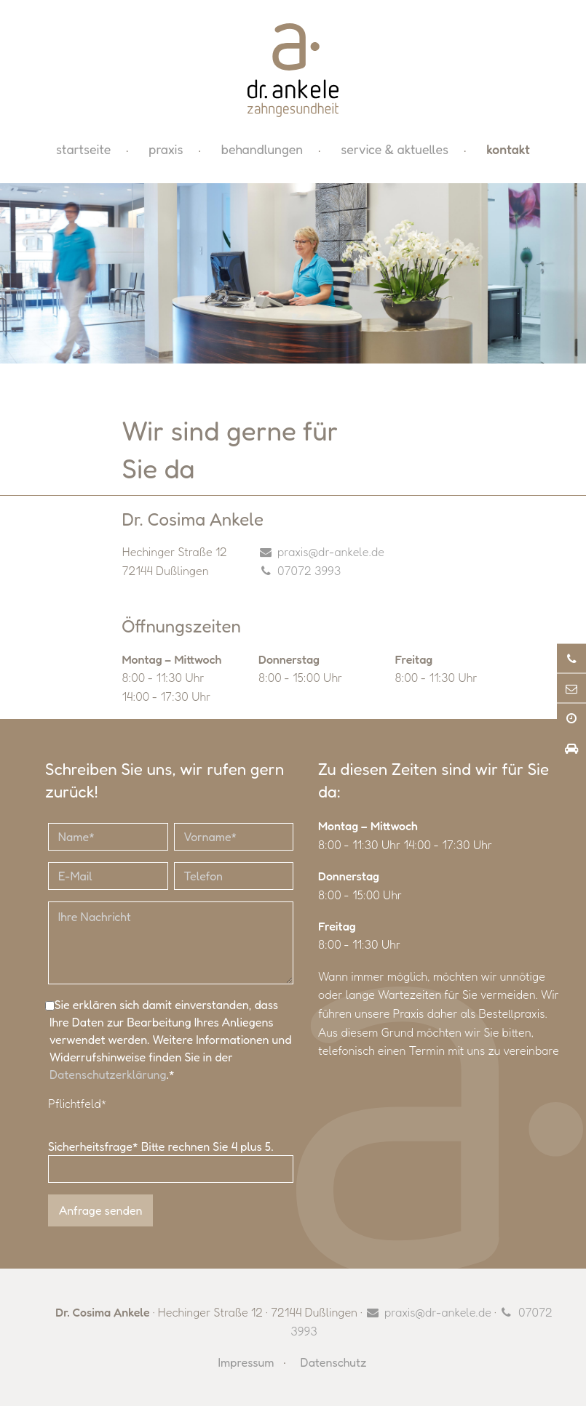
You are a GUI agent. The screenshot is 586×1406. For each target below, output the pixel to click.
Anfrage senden (100, 1210)
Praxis (166, 149)
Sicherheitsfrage (94, 1146)
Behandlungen (262, 149)
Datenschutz (334, 1362)
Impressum (246, 1362)
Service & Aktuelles (394, 149)
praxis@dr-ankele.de (330, 552)
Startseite (83, 149)
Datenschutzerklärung (108, 1074)
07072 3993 (309, 570)
